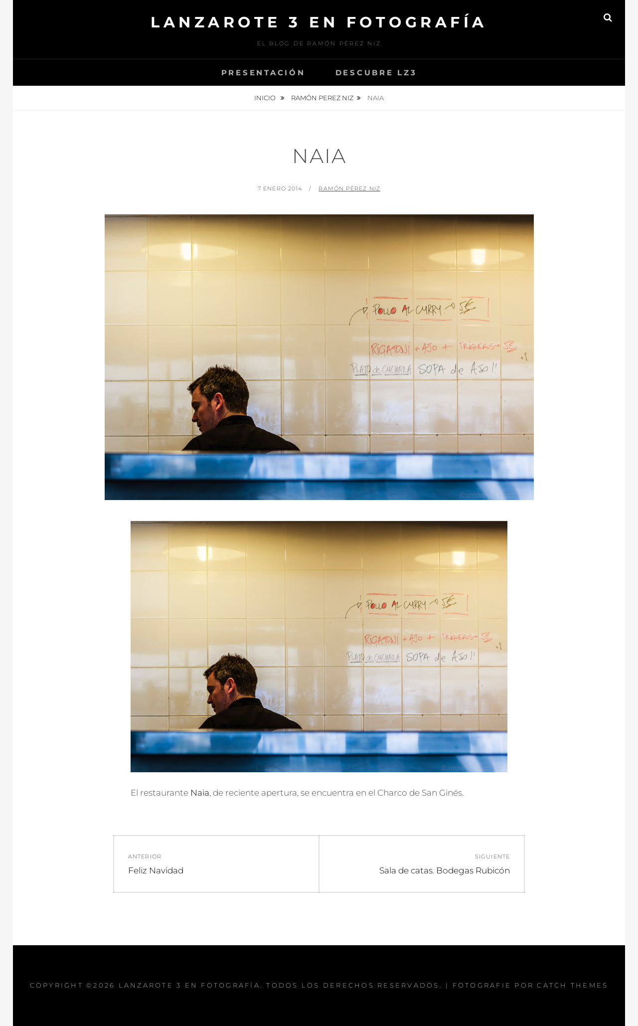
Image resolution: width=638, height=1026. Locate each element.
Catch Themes (572, 985)
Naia (199, 793)
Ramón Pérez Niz (349, 188)
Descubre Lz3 (376, 72)
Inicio (265, 98)
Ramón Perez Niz (322, 98)
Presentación (263, 72)
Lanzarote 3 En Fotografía (319, 22)
